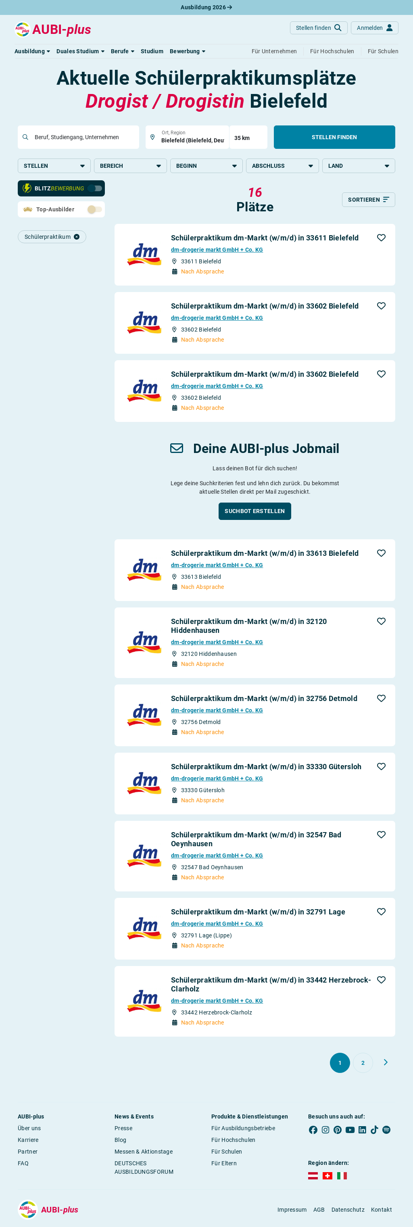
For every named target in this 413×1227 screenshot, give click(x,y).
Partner (28, 1152)
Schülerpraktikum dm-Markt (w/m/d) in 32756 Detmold (264, 699)
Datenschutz (348, 1210)
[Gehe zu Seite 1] (340, 1064)
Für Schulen (226, 1152)
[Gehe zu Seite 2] (363, 1064)
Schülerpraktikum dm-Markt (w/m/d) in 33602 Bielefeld (265, 307)
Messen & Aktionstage (144, 1152)
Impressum (292, 1210)
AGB (319, 1210)
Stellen (54, 166)
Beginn (206, 166)
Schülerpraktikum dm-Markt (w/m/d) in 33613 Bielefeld (265, 554)
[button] (32, 51)
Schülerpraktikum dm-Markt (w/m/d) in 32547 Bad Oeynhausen (256, 840)
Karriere (28, 1140)
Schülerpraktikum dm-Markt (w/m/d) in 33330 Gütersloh (266, 767)
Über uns (29, 1129)
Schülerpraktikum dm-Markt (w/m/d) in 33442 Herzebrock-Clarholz (271, 985)
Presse (123, 1129)
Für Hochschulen (233, 1140)
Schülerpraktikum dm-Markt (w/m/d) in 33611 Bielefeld (265, 238)
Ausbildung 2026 (206, 7)
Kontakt (381, 1210)
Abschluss (282, 166)
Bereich (130, 166)
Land (358, 166)
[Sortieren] (368, 200)
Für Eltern (224, 1164)
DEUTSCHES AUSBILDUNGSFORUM (144, 1168)
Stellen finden (334, 137)
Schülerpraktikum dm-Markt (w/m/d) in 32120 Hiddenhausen (249, 626)
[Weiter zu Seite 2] (385, 1063)
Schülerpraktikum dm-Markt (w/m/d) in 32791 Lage (258, 912)
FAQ (23, 1164)
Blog (120, 1140)
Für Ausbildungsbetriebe (243, 1129)
